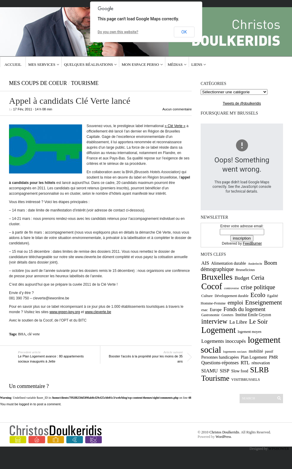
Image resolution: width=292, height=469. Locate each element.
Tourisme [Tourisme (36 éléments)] (215, 378)
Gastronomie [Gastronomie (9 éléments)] (210, 315)
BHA (22, 334)
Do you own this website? (118, 32)
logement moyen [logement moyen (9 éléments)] (249, 332)
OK (184, 32)
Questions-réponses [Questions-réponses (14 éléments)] (220, 362)
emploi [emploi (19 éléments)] (235, 302)
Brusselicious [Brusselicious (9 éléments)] (245, 270)
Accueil (12, 64)
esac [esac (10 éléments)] (204, 310)
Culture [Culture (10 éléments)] (207, 296)
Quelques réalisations (88, 64)
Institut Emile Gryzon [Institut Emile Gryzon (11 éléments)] (253, 315)
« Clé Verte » (175, 126)
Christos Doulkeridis (224, 432)
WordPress (223, 437)
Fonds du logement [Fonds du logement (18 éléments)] (244, 309)
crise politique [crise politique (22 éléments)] (258, 287)
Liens (196, 64)
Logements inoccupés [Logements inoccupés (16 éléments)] (223, 341)
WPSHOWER (278, 449)
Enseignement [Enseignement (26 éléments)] (263, 302)
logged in (26, 404)
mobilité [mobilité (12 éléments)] (256, 351)
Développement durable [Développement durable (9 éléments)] (232, 296)
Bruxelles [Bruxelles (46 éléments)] (216, 276)
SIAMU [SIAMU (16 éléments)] (209, 371)
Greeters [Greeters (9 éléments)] (227, 315)
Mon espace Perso (140, 64)
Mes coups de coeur (38, 83)
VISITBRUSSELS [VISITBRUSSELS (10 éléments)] (245, 379)
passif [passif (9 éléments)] (269, 351)
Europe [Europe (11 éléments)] (215, 309)
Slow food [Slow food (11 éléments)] (239, 371)
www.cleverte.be (98, 312)
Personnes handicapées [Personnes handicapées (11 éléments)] (220, 357)
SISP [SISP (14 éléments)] (224, 370)
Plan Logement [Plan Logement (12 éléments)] (254, 357)
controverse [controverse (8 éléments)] (231, 288)
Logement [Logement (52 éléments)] (218, 330)
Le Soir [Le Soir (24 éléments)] (258, 321)
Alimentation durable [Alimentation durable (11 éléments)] (228, 263)
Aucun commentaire (177, 109)
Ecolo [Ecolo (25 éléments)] (257, 295)
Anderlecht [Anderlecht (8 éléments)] (255, 263)
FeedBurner (252, 243)
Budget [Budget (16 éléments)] (241, 278)
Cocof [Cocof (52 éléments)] (211, 286)
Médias (175, 64)
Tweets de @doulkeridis (242, 103)
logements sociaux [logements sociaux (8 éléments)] (235, 351)
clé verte (34, 334)
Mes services (41, 64)
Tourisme (85, 83)
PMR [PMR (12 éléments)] (273, 357)
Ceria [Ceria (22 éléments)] (257, 277)
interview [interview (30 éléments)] (214, 321)
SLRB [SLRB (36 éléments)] (259, 370)
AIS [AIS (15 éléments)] (205, 263)
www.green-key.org (64, 312)
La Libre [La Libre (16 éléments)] (238, 322)
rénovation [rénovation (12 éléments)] (261, 362)
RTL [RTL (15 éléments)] (244, 363)
